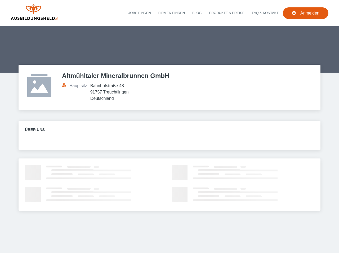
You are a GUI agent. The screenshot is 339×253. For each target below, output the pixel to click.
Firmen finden (171, 13)
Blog (197, 13)
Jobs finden (139, 13)
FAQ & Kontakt (265, 13)
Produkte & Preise (227, 13)
